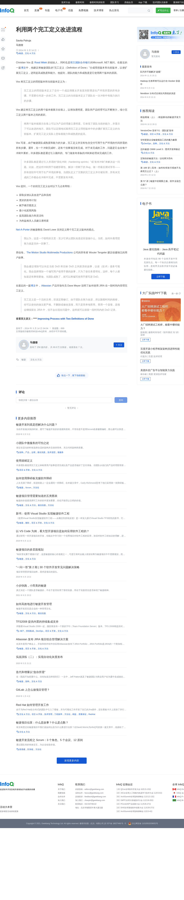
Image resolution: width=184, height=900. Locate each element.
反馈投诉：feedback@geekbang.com (90, 802)
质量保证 (82, 719)
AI (47, 19)
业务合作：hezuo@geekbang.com (89, 798)
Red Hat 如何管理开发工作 (32, 710)
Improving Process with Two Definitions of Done (65, 323)
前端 (12, 19)
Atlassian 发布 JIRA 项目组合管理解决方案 (42, 644)
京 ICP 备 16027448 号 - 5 (115, 828)
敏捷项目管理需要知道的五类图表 (36, 501)
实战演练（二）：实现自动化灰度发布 (39, 662)
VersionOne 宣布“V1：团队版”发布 (157, 134)
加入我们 (61, 805)
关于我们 (61, 794)
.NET (21, 636)
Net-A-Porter (23, 234)
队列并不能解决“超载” (150, 76)
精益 (74, 719)
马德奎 (19, 50)
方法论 (36, 492)
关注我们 (61, 809)
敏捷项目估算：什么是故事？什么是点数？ (42, 727)
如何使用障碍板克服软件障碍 (34, 483)
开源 (55, 19)
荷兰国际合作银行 (80, 67)
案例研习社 (178, 2)
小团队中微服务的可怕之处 (32, 448)
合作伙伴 (61, 802)
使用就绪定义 (24, 465)
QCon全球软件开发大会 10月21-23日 (136, 794)
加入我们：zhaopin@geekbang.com (90, 805)
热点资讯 (114, 10)
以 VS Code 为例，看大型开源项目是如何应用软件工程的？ (52, 536)
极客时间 (80, 2)
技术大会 (65, 2)
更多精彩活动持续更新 (9, 816)
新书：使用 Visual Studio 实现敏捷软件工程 (42, 518)
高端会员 (128, 2)
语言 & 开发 (24, 475)
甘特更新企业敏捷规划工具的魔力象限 (158, 143)
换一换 (176, 296)
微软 (27, 528)
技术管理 (67, 19)
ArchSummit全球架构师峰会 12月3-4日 (136, 816)
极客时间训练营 (97, 2)
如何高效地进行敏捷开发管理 (34, 609)
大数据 (150, 19)
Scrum (28, 492)
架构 (2, 19)
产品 (125, 19)
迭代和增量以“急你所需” (30, 677)
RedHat (91, 719)
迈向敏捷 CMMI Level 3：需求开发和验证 (160, 153)
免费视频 (83, 10)
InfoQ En (180, 794)
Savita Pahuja (23, 45)
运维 (79, 19)
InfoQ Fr (180, 802)
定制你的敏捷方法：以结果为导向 (156, 161)
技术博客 (99, 10)
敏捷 (21, 58)
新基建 (102, 19)
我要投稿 (61, 798)
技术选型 (52, 457)
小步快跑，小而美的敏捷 (31, 590)
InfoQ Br (180, 805)
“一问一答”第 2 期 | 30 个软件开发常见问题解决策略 (47, 572)
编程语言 (24, 19)
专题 (47, 10)
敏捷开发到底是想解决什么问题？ (36, 429)
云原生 (114, 19)
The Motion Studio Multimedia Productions (49, 257)
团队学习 (114, 2)
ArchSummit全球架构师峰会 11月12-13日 (137, 802)
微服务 (60, 457)
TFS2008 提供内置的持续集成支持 (37, 626)
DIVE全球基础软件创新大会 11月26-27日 (137, 813)
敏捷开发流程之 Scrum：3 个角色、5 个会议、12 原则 (49, 745)
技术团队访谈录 (160, 2)
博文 (23, 72)
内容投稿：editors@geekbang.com (89, 794)
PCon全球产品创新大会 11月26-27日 (136, 809)
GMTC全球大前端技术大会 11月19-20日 (137, 805)
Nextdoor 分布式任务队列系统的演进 (157, 98)
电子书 (59, 10)
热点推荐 (137, 19)
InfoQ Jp (180, 798)
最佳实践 (41, 457)
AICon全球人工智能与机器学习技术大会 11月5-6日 (141, 798)
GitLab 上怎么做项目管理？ (33, 694)
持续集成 (30, 636)
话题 (70, 10)
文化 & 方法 (30, 58)
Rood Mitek (41, 67)
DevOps (39, 636)
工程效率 (58, 719)
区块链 (90, 19)
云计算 (37, 19)
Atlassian (46, 290)
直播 (36, 10)
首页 (26, 10)
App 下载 (142, 2)
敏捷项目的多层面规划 (30, 554)
